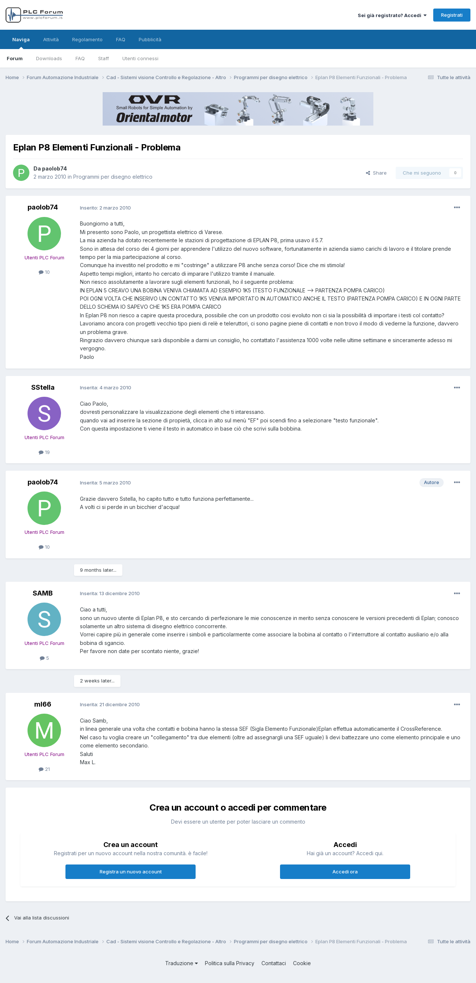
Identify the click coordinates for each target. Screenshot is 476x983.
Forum (15, 58)
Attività (51, 39)
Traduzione (181, 963)
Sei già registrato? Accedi (392, 15)
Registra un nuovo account (131, 872)
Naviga (21, 42)
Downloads (49, 58)
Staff (103, 58)
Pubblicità (150, 39)
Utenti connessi (140, 58)
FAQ (80, 58)
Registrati (452, 15)
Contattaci (273, 963)
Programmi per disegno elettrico (112, 176)
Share (376, 173)
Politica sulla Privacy (229, 963)
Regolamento (87, 39)
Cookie (302, 963)
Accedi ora (345, 872)
